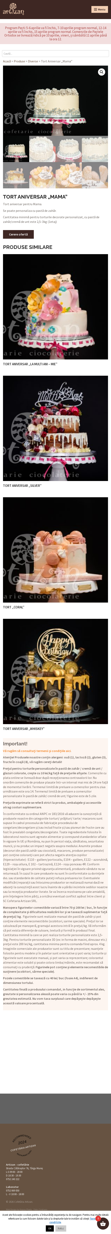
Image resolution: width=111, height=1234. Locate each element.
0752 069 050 (12, 1190)
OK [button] (49, 1228)
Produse (19, 61)
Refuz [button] (61, 1228)
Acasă (7, 61)
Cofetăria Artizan (23, 1148)
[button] (101, 72)
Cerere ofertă (18, 234)
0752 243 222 (12, 1179)
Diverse (33, 61)
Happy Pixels (26, 1209)
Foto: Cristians (40, 1209)
